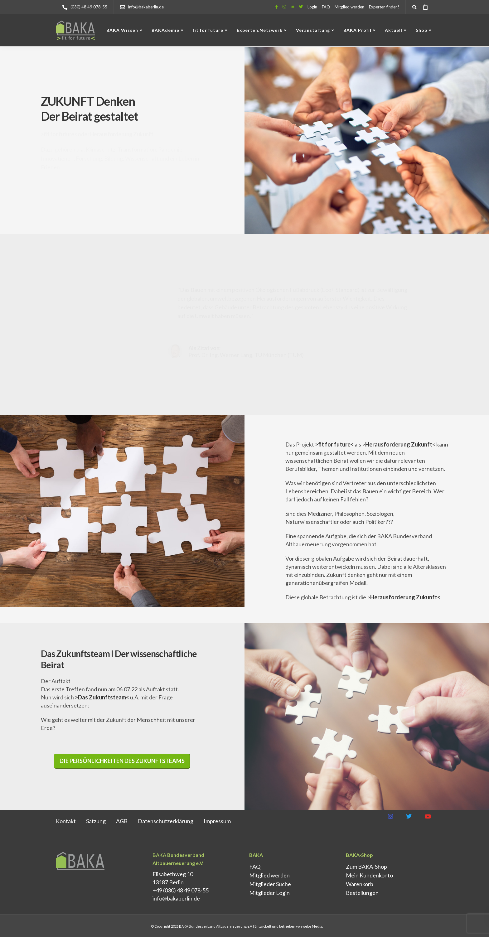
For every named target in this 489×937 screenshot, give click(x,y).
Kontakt (66, 821)
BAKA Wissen (122, 30)
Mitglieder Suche (270, 884)
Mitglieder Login (269, 892)
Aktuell (393, 30)
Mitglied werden (349, 6)
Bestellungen (362, 892)
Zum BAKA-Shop (366, 866)
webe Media (312, 926)
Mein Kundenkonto (369, 875)
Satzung (96, 821)
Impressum (217, 821)
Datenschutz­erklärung (165, 821)
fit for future (208, 30)
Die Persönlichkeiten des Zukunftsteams (122, 760)
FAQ (326, 6)
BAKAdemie (165, 30)
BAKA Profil (357, 30)
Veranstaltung (313, 30)
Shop (421, 30)
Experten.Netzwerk (260, 30)
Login (312, 6)
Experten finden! (384, 6)
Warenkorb (359, 884)
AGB (122, 821)
